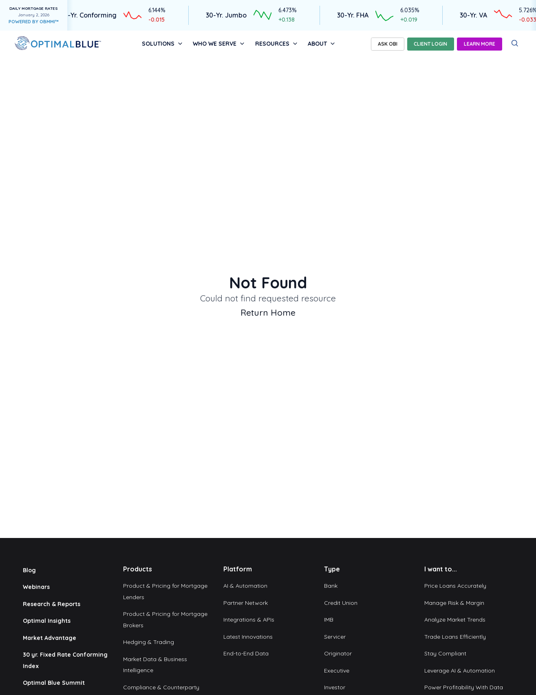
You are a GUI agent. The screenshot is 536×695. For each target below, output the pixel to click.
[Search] (515, 43)
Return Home (268, 312)
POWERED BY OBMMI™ (34, 21)
